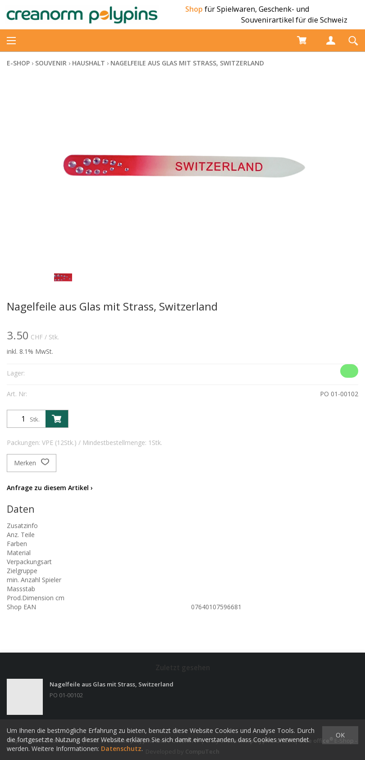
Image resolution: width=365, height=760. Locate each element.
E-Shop (18, 63)
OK (340, 735)
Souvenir (51, 63)
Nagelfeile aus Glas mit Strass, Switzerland (187, 63)
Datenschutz (121, 748)
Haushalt (88, 63)
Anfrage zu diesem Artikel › (50, 487)
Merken (31, 463)
